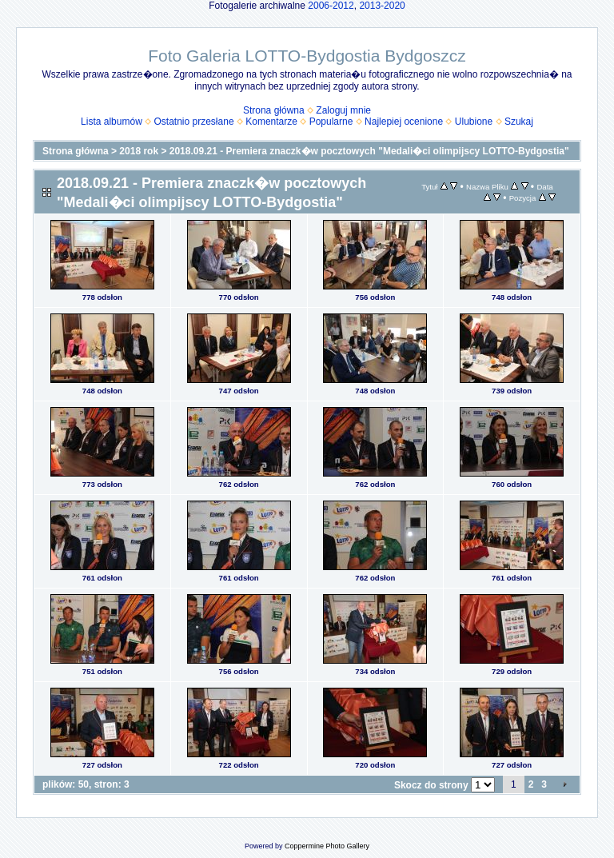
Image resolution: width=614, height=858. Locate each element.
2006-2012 (330, 5)
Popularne (331, 121)
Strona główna (274, 110)
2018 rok (138, 151)
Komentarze (271, 121)
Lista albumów (111, 121)
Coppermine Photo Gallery (327, 846)
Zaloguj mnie (343, 110)
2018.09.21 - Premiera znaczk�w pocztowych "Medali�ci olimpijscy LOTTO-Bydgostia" (369, 151)
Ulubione (473, 121)
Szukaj (518, 121)
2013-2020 (382, 5)
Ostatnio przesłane (194, 121)
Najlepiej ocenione (404, 121)
